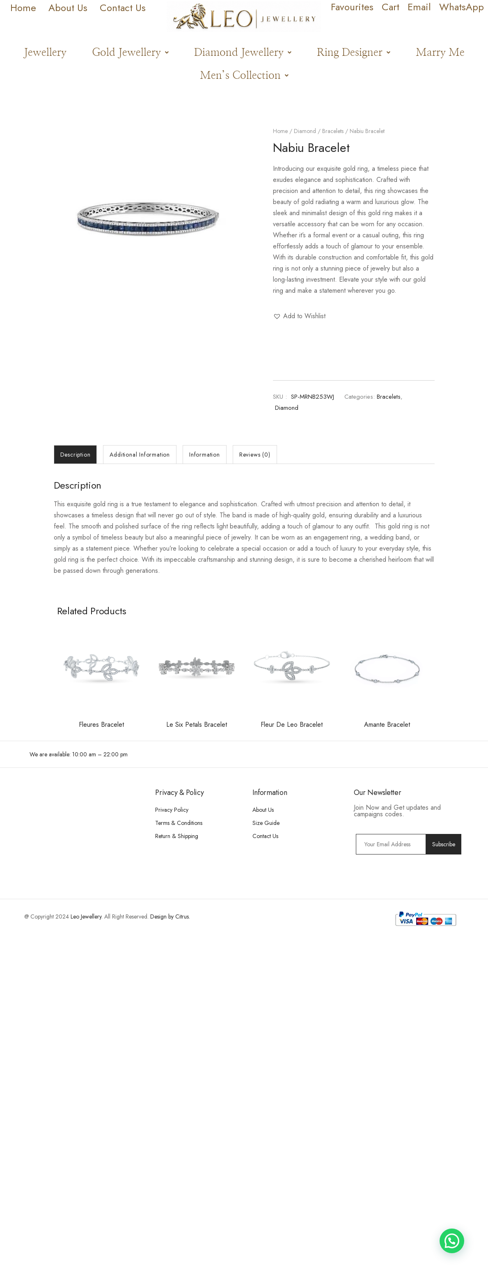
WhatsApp (461, 6)
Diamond (305, 131)
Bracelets (333, 131)
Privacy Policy (171, 810)
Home (280, 131)
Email (419, 6)
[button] (130, 52)
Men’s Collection (244, 75)
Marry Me (440, 52)
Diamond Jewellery (242, 52)
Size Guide (266, 823)
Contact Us (265, 836)
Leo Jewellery (86, 916)
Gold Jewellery (130, 52)
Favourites (352, 6)
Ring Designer (353, 52)
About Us (263, 810)
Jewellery (45, 52)
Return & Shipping (176, 836)
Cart (390, 6)
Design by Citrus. (170, 916)
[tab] (75, 454)
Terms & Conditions (178, 823)
